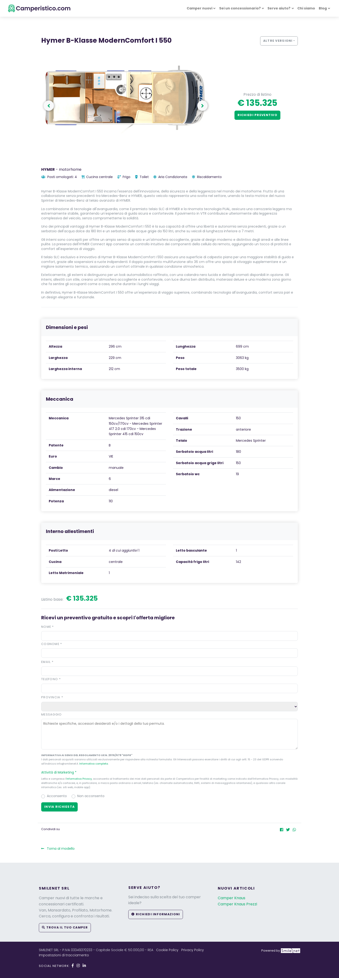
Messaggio (51, 714)
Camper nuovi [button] (199, 8)
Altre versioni (278, 41)
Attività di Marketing (61, 772)
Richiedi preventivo (257, 115)
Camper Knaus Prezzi (237, 904)
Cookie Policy (167, 950)
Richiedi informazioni (155, 914)
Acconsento (57, 796)
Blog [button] (323, 8)
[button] (169, 772)
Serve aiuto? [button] (279, 8)
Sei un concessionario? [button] (240, 8)
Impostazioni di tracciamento (64, 955)
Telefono (51, 679)
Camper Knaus (231, 898)
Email (47, 662)
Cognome (51, 644)
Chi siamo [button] (306, 8)
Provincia (52, 697)
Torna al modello (58, 848)
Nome (47, 627)
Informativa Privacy (79, 779)
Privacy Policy (192, 950)
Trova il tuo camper (65, 927)
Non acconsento (91, 796)
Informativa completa (93, 764)
